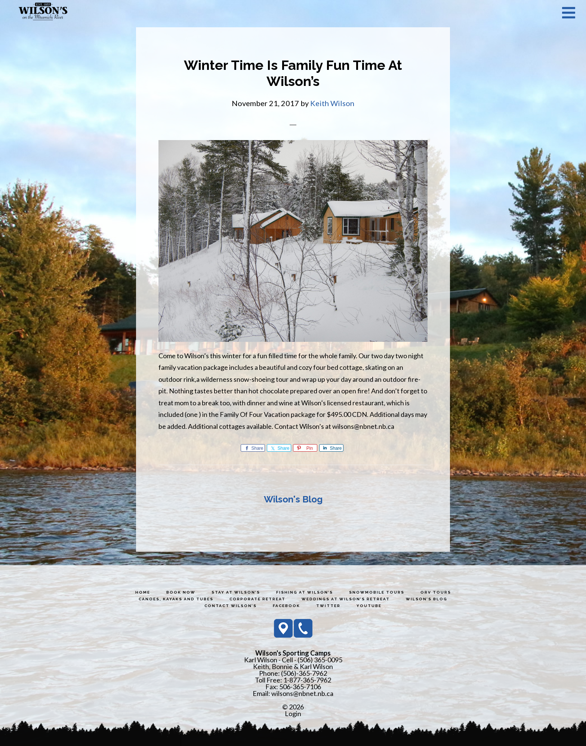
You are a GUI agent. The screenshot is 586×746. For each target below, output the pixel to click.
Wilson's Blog (293, 499)
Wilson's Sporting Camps (43, 12)
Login (293, 713)
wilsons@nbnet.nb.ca (302, 693)
